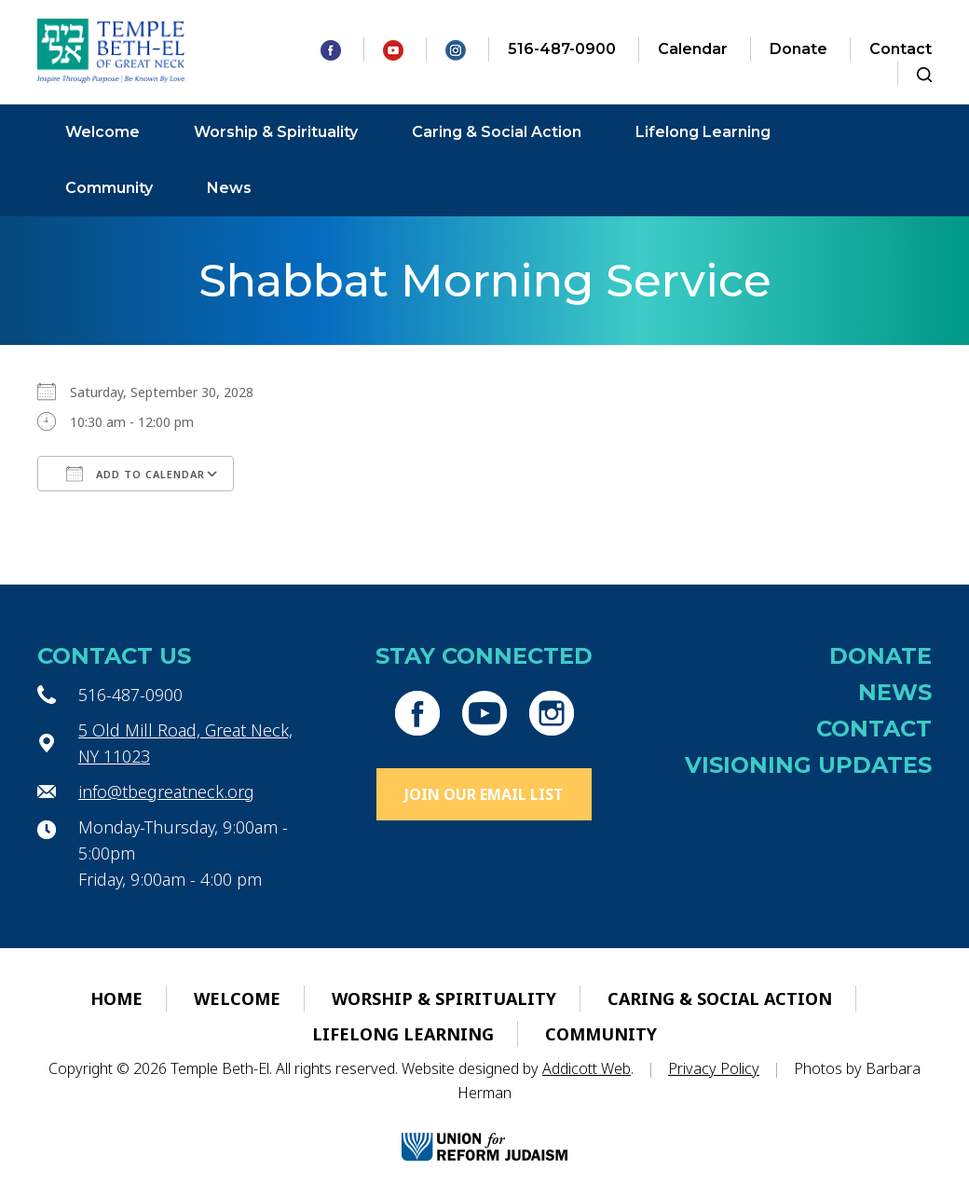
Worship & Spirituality (276, 132)
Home (116, 998)
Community (109, 188)
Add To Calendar (135, 473)
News (229, 188)
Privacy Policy (713, 1068)
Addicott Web (586, 1068)
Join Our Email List (484, 794)
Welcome (102, 132)
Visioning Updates (808, 764)
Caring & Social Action (496, 132)
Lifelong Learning (703, 132)
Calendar (693, 49)
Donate (798, 49)
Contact (900, 49)
